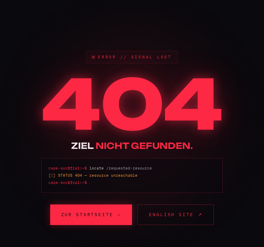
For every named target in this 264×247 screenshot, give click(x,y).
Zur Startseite (91, 214)
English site (175, 214)
